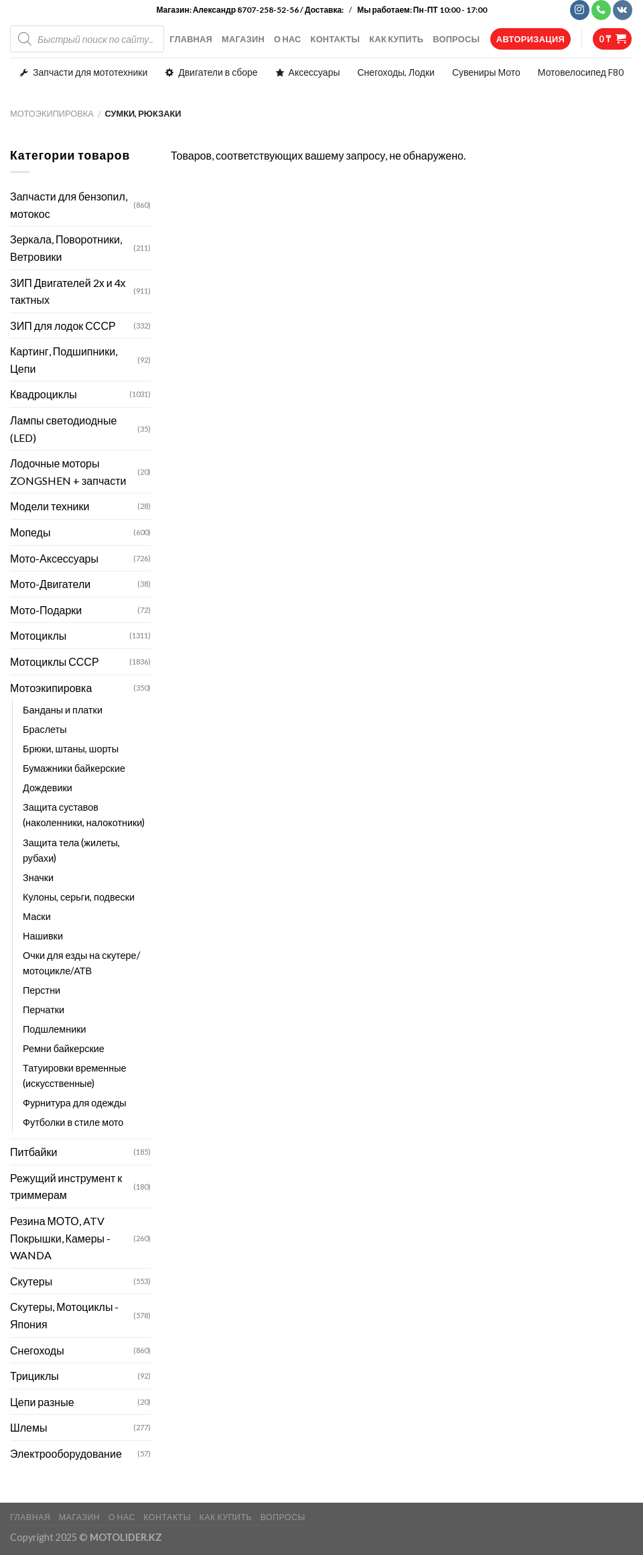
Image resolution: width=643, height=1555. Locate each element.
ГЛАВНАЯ (190, 39)
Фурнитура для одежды (75, 1102)
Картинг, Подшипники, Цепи (63, 360)
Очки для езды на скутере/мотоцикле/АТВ (81, 962)
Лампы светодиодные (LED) (63, 429)
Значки (38, 877)
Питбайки (33, 1151)
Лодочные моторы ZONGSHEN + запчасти (68, 472)
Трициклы (34, 1375)
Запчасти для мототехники (90, 72)
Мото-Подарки (46, 609)
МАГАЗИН (243, 39)
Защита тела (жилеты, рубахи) (71, 850)
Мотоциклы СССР (54, 661)
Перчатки (43, 1009)
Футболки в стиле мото (73, 1122)
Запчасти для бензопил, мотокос (68, 205)
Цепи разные (42, 1401)
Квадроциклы (43, 394)
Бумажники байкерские (74, 768)
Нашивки (43, 935)
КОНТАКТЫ (335, 39)
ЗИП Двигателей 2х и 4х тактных (68, 291)
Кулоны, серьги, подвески (79, 897)
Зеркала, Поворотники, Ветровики (66, 248)
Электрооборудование (66, 1453)
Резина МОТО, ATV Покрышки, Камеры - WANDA (60, 1237)
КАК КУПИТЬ (396, 39)
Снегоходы (37, 1350)
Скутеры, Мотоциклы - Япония (64, 1315)
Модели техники (49, 506)
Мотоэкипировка (52, 113)
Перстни (41, 990)
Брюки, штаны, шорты (71, 748)
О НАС (287, 39)
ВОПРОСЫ (456, 39)
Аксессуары (314, 72)
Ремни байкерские (63, 1048)
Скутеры (31, 1281)
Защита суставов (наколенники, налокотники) (84, 814)
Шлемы (28, 1427)
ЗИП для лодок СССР (63, 325)
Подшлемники (54, 1029)
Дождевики (47, 787)
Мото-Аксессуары (54, 558)
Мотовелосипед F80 (581, 72)
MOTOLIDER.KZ (126, 1537)
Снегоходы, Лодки (396, 72)
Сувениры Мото (486, 72)
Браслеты (45, 729)
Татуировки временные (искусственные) (75, 1075)
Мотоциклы (38, 635)
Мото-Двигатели (50, 583)
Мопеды (30, 532)
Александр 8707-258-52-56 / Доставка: (269, 10)
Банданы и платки (62, 709)
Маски (37, 916)
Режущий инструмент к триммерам (66, 1186)
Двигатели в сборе (217, 72)
